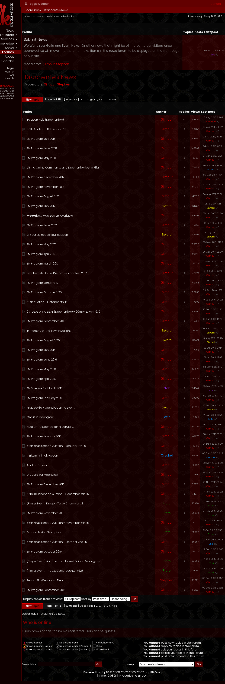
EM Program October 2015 (72, 552)
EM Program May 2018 (69, 158)
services (36, 39)
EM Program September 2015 (74, 590)
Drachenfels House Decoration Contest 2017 (85, 273)
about (37, 56)
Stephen (91, 64)
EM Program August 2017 (71, 196)
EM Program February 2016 (72, 398)
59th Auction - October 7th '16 (75, 302)
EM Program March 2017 (71, 264)
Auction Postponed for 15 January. (78, 427)
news (38, 30)
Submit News (63, 39)
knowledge (34, 43)
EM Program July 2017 (69, 206)
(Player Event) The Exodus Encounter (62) (83, 571)
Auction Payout (65, 465)
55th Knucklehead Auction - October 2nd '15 (85, 542)
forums (36, 52)
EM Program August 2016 (71, 340)
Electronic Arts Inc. (29, 91)
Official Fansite (26, 88)
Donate (216, 4)
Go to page (115, 99)
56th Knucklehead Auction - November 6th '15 (86, 523)
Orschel (167, 455)
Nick (212, 54)
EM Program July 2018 (69, 139)
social (37, 48)
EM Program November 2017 (73, 187)
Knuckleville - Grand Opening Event (79, 408)
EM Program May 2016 (69, 369)
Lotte (167, 417)
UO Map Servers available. (84, 216)
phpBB (119, 672)
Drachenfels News (84, 10)
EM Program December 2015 (74, 484)
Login (39, 68)
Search (37, 78)
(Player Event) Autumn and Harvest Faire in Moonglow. (91, 561)
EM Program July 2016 (69, 350)
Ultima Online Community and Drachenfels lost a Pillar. (91, 168)
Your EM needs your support (77, 235)
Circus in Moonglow (68, 417)
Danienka (210, 169)
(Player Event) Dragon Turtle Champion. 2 (83, 503)
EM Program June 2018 (70, 148)
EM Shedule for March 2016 (73, 388)
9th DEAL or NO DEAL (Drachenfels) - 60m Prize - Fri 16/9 (91, 312)
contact (36, 61)
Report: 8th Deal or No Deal (73, 580)
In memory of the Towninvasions (77, 331)
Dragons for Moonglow (71, 475)
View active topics (92, 16)
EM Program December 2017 (74, 177)
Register (37, 71)
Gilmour (77, 64)
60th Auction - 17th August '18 (75, 129)
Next (142, 99)
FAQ (39, 75)
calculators (33, 35)
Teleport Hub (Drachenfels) (73, 120)
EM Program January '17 (71, 283)
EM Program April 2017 (69, 254)
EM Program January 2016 (72, 436)
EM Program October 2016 (72, 292)
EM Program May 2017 (69, 244)
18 (138, 99)
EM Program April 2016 (69, 379)
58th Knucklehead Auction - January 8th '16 (84, 446)
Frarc (167, 503)
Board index (61, 10)
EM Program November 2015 (74, 513)
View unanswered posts (66, 16)
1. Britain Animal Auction (70, 456)
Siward (167, 206)
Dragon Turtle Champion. (72, 532)
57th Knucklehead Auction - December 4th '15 (86, 494)
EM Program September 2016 (74, 321)
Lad (211, 543)
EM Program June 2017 (70, 225)
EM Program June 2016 (70, 360)
